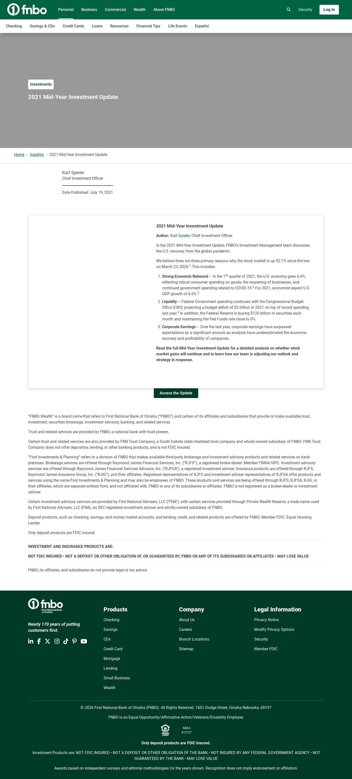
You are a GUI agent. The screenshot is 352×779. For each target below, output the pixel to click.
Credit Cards (73, 26)
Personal (66, 9)
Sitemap (186, 649)
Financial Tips (148, 26)
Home (19, 154)
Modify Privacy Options (274, 629)
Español (202, 26)
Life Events (177, 26)
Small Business (117, 678)
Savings (110, 629)
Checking (14, 26)
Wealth (140, 9)
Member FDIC (266, 649)
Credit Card (113, 649)
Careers (185, 629)
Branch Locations (194, 639)
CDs (107, 639)
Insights (37, 154)
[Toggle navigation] (313, 23)
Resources (119, 26)
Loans (97, 26)
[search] (288, 10)
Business (89, 9)
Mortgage (112, 658)
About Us (187, 619)
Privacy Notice (266, 619)
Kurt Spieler (180, 235)
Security (305, 9)
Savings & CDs (42, 26)
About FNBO (164, 9)
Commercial (115, 9)
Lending (110, 668)
